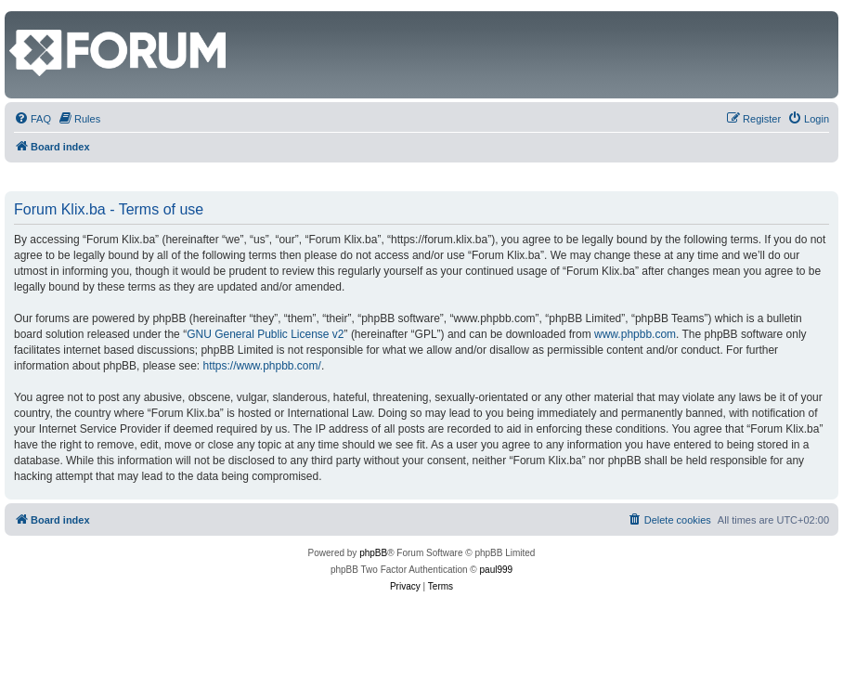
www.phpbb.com (635, 334)
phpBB (373, 553)
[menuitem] (32, 119)
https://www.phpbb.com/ (261, 365)
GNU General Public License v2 (265, 334)
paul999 (496, 570)
